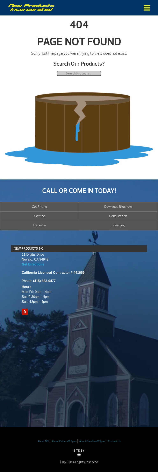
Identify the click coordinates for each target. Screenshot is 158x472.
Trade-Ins (39, 225)
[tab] (79, 248)
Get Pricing (39, 207)
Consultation (118, 216)
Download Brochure (118, 207)
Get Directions (33, 264)
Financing (118, 225)
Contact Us (114, 441)
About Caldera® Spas (64, 441)
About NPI (43, 441)
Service (39, 216)
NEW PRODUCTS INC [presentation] (28, 249)
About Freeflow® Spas (92, 441)
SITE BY (79, 452)
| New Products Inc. (31, 7)
